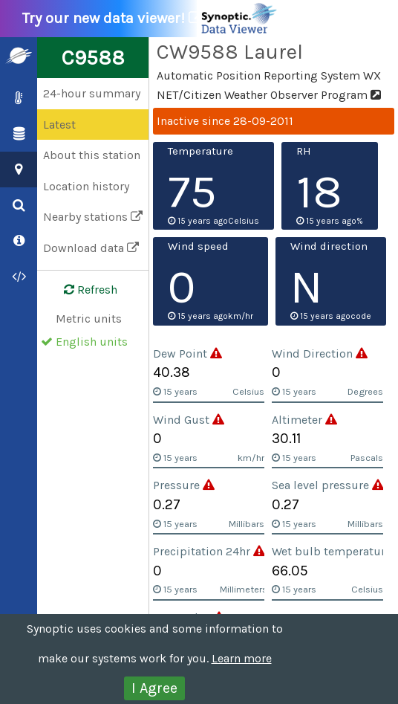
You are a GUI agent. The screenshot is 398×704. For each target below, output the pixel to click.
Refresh (81, 289)
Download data (91, 248)
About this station (91, 155)
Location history (86, 186)
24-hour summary (91, 93)
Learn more (242, 658)
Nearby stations (93, 217)
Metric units (89, 318)
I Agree (154, 688)
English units (92, 342)
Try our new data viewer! (150, 18)
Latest (59, 124)
